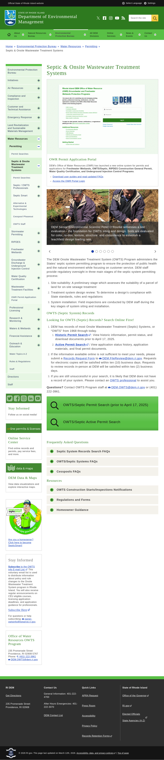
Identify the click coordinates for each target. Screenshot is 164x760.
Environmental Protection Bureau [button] (71, 35)
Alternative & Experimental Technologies (20, 206)
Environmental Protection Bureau (36, 46)
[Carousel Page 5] (108, 251)
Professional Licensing (16, 309)
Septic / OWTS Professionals (21, 186)
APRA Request (90, 695)
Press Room (88, 705)
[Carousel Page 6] (112, 251)
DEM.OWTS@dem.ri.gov (128, 387)
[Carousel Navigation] (102, 251)
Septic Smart (20, 195)
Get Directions (13, 695)
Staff (12, 369)
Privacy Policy (89, 726)
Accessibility (88, 716)
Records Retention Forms (96, 736)
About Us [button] (20, 35)
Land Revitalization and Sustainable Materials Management (20, 128)
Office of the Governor (134, 695)
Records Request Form (79, 358)
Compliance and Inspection (16, 97)
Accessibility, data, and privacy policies (95, 753)
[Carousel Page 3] (100, 251)
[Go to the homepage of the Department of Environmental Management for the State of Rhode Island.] (12, 18)
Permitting (91, 46)
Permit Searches (19, 154)
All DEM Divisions (94, 34)
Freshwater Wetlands (17, 251)
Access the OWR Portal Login (69, 181)
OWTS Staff (19, 224)
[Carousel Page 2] (96, 251)
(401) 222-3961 (27, 656)
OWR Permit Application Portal (23, 298)
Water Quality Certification (18, 277)
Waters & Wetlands (20, 328)
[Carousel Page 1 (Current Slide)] (92, 251)
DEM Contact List (53, 715)
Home (9, 46)
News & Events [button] (134, 35)
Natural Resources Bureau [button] (40, 35)
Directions (13, 377)
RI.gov (126, 705)
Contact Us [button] (151, 35)
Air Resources (15, 88)
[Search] (140, 18)
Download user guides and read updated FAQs (78, 176)
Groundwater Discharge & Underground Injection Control (20, 264)
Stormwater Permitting (17, 233)
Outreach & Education (16, 345)
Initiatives (13, 80)
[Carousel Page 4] (104, 251)
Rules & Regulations (20, 361)
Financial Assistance (21, 336)
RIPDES (15, 242)
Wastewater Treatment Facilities (22, 288)
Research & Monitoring (16, 319)
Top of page (123, 753)
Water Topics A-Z (18, 354)
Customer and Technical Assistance (19, 108)
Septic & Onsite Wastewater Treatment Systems (20, 165)
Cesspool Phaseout (23, 216)
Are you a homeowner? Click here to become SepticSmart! (20, 542)
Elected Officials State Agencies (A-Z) (133, 717)
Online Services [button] (115, 35)
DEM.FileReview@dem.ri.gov (122, 358)
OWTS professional (123, 380)
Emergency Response (20, 117)
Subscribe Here (17, 609)
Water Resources (70, 46)
